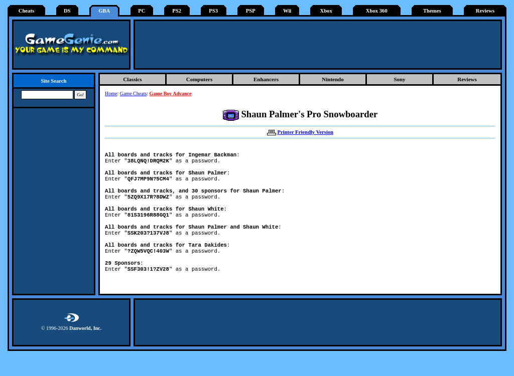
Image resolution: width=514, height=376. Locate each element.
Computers (199, 79)
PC (141, 11)
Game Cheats (133, 93)
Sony (399, 79)
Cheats (26, 11)
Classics (132, 79)
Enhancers (266, 79)
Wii (287, 11)
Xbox (326, 11)
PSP (250, 11)
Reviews (485, 11)
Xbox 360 (377, 11)
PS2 (176, 11)
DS (67, 11)
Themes (432, 11)
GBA (104, 11)
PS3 (213, 11)
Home (111, 93)
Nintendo (332, 79)
